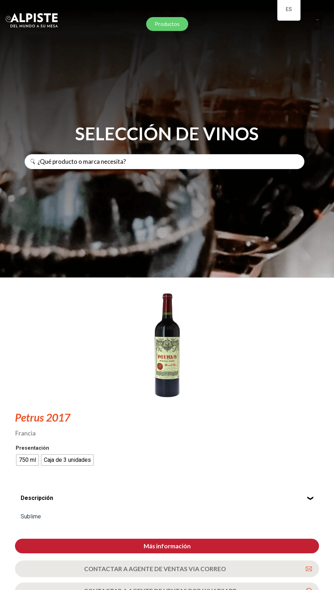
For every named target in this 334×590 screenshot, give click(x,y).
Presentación (32, 448)
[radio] (27, 460)
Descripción (37, 498)
